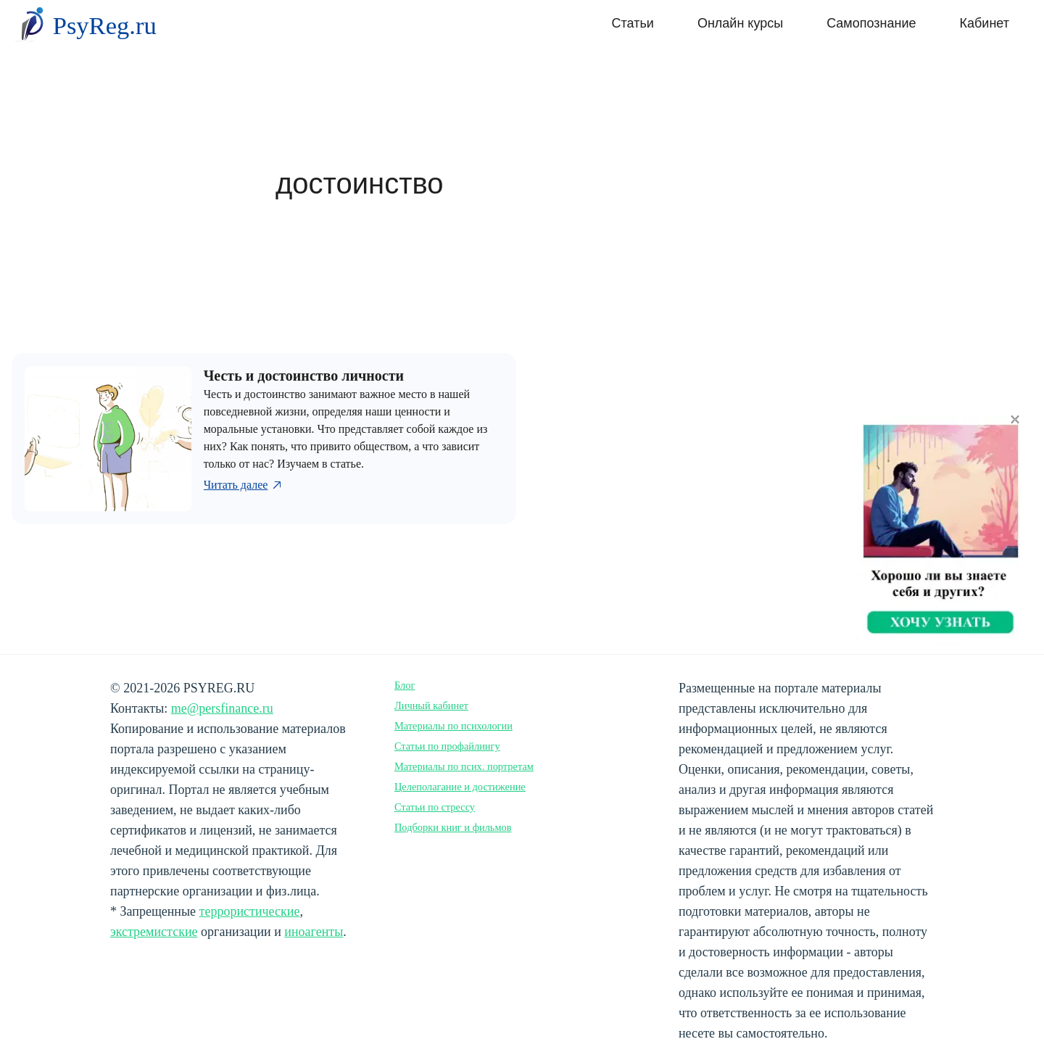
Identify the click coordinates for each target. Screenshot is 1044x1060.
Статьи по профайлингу (447, 746)
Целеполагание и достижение (460, 786)
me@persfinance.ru (222, 708)
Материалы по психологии (453, 726)
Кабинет (984, 23)
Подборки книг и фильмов (453, 827)
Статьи (633, 23)
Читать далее (244, 485)
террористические (249, 911)
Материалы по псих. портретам (464, 766)
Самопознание (871, 23)
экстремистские (154, 931)
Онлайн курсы (740, 23)
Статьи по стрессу (434, 807)
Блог (404, 685)
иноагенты (313, 931)
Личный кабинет (431, 705)
